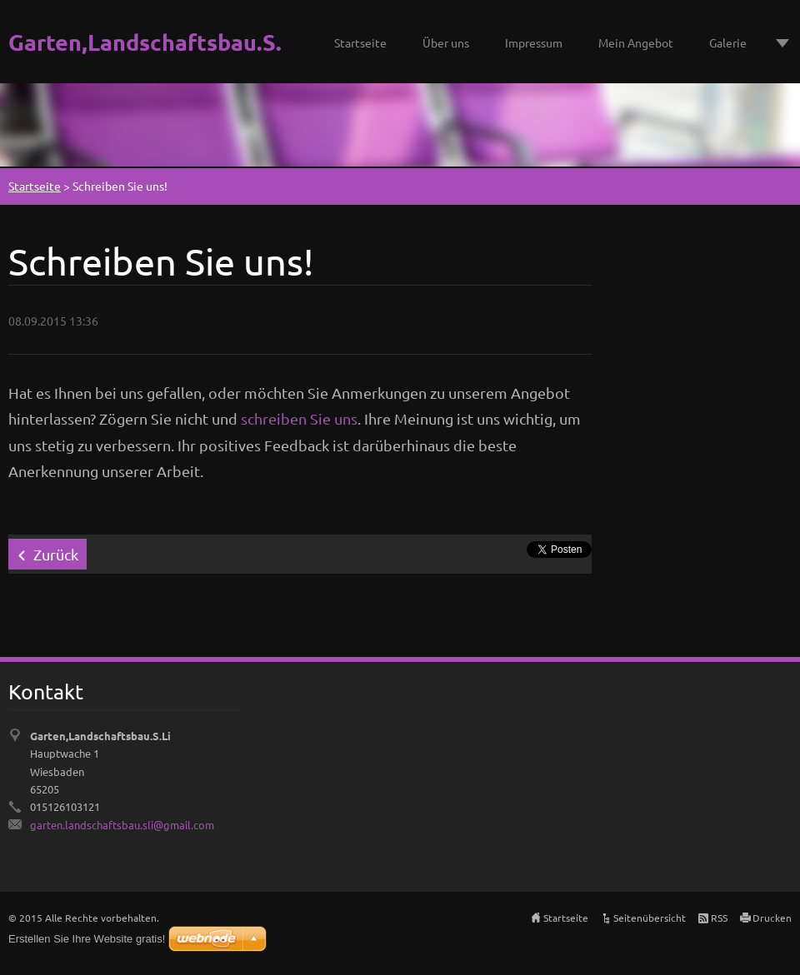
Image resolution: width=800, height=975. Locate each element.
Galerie (728, 42)
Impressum (533, 42)
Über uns (445, 42)
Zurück (55, 554)
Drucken (772, 917)
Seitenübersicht (649, 917)
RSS (719, 917)
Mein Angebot (635, 42)
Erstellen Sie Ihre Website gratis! (86, 939)
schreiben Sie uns (299, 418)
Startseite (360, 42)
